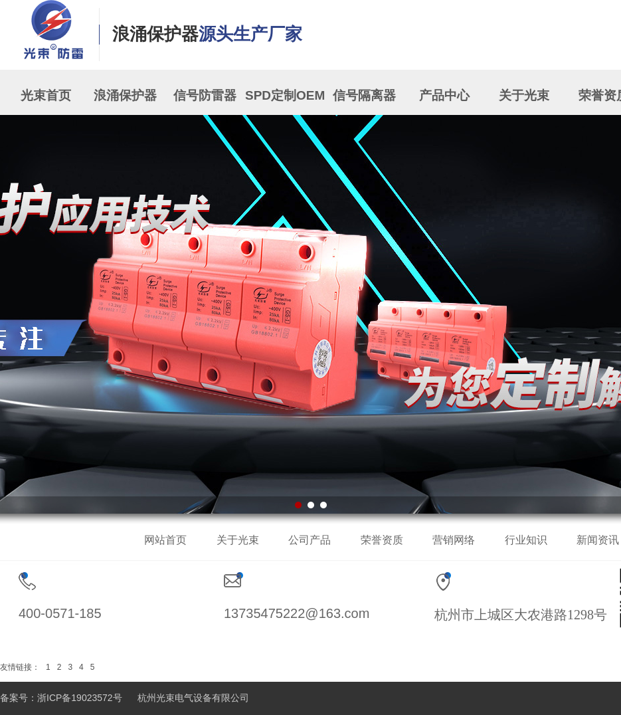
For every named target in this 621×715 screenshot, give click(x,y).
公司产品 (309, 540)
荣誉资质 (382, 540)
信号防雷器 (204, 95)
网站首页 (165, 540)
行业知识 (526, 540)
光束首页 (46, 95)
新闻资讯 (598, 540)
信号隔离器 (364, 95)
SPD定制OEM (285, 95)
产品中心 (444, 95)
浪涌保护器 (125, 95)
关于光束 (524, 95)
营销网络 (453, 540)
